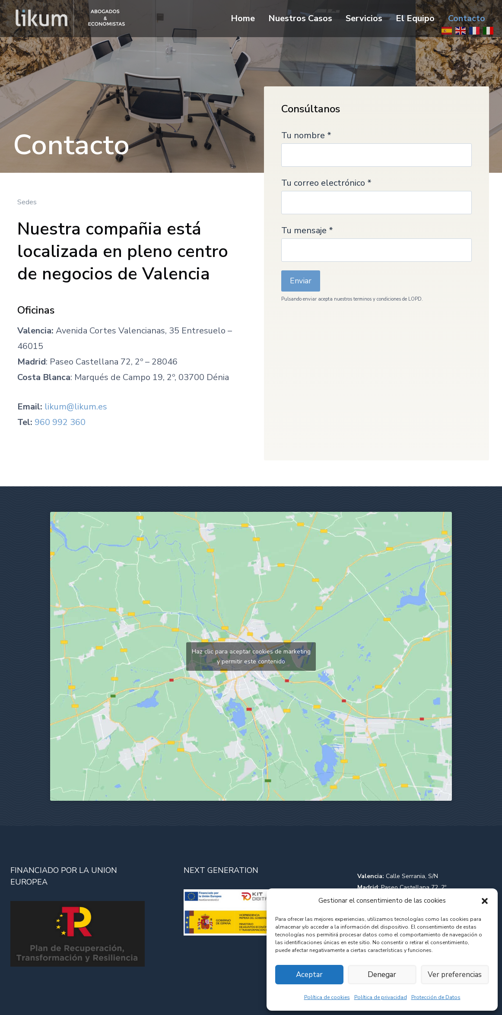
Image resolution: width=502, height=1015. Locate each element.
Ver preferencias (455, 975)
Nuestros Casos (300, 18)
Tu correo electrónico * (376, 192)
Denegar (382, 975)
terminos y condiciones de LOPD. (388, 299)
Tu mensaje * (376, 240)
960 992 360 (60, 422)
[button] (484, 901)
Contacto (466, 18)
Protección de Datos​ (436, 997)
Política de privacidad (380, 997)
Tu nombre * (376, 145)
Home (243, 18)
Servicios (364, 18)
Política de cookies (327, 997)
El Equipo (415, 18)
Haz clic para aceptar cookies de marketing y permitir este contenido (251, 656)
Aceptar (309, 975)
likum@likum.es (75, 406)
